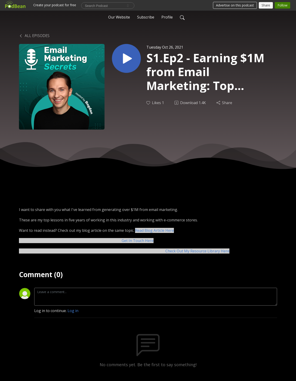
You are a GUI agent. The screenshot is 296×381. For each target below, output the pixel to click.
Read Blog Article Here (154, 230)
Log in (73, 310)
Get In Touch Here (138, 240)
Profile (167, 17)
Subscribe (145, 17)
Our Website (119, 17)
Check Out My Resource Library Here (197, 251)
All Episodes (34, 35)
